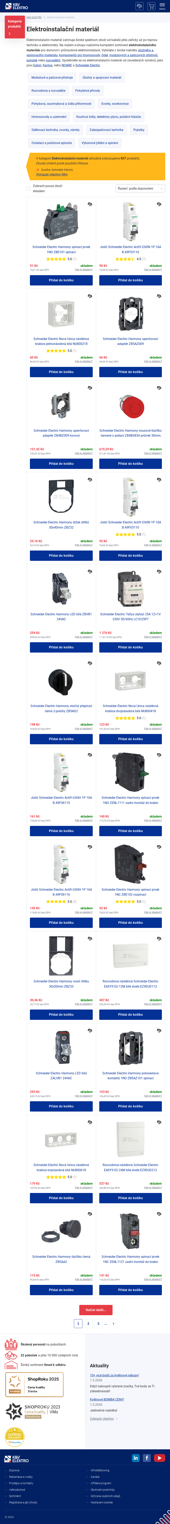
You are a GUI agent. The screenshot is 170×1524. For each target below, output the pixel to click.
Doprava (14, 1470)
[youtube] (159, 1458)
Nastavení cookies (102, 1502)
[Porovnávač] (139, 6)
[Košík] (151, 6)
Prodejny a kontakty (21, 1483)
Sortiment (15, 1496)
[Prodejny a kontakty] (41, 1355)
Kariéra (95, 1476)
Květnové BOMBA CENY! (107, 1399)
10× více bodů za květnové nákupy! (114, 1375)
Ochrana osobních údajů (105, 1496)
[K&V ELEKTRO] (16, 6)
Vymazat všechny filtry (52, 174)
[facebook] (147, 1458)
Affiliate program (101, 1483)
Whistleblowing (100, 1470)
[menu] (162, 6)
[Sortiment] (35, 1365)
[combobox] (118, 188)
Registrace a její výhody (23, 1502)
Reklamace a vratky (21, 1476)
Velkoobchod (17, 1489)
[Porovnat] (90, 205)
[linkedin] (136, 1458)
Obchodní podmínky (103, 1489)
